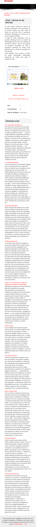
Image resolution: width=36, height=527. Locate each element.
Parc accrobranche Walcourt (13, 125)
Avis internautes (13, 66)
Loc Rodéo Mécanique (11, 162)
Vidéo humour (9, 326)
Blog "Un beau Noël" (11, 391)
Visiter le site (18, 88)
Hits (8, 105)
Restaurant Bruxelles (11, 205)
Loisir (11, 13)
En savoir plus (18, 524)
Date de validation (13, 112)
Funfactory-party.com (11, 241)
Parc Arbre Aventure (11, 355)
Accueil (6, 13)
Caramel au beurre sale (12, 474)
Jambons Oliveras (10, 438)
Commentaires (12, 109)
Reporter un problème (18, 95)
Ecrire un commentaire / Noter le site (18, 99)
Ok (26, 524)
